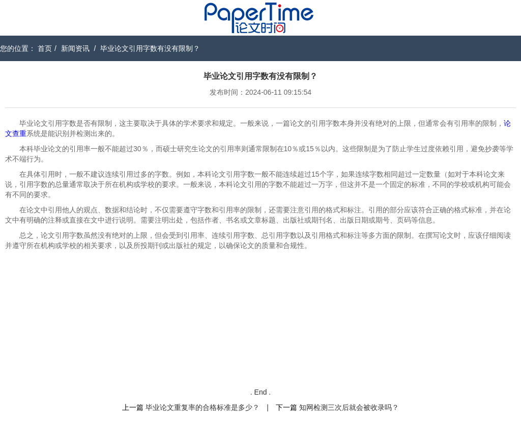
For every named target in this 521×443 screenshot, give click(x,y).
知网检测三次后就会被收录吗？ (349, 407)
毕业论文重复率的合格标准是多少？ (202, 407)
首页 (45, 48)
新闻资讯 (75, 48)
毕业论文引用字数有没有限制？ (150, 48)
